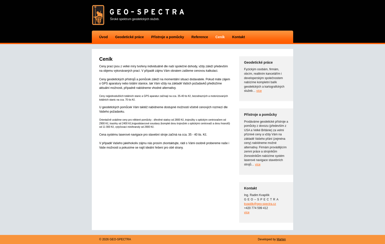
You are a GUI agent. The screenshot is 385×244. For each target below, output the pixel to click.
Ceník (220, 37)
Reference (200, 37)
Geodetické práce (129, 37)
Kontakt (238, 37)
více (259, 91)
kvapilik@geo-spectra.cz (260, 204)
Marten (281, 239)
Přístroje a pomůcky (167, 37)
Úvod (103, 37)
